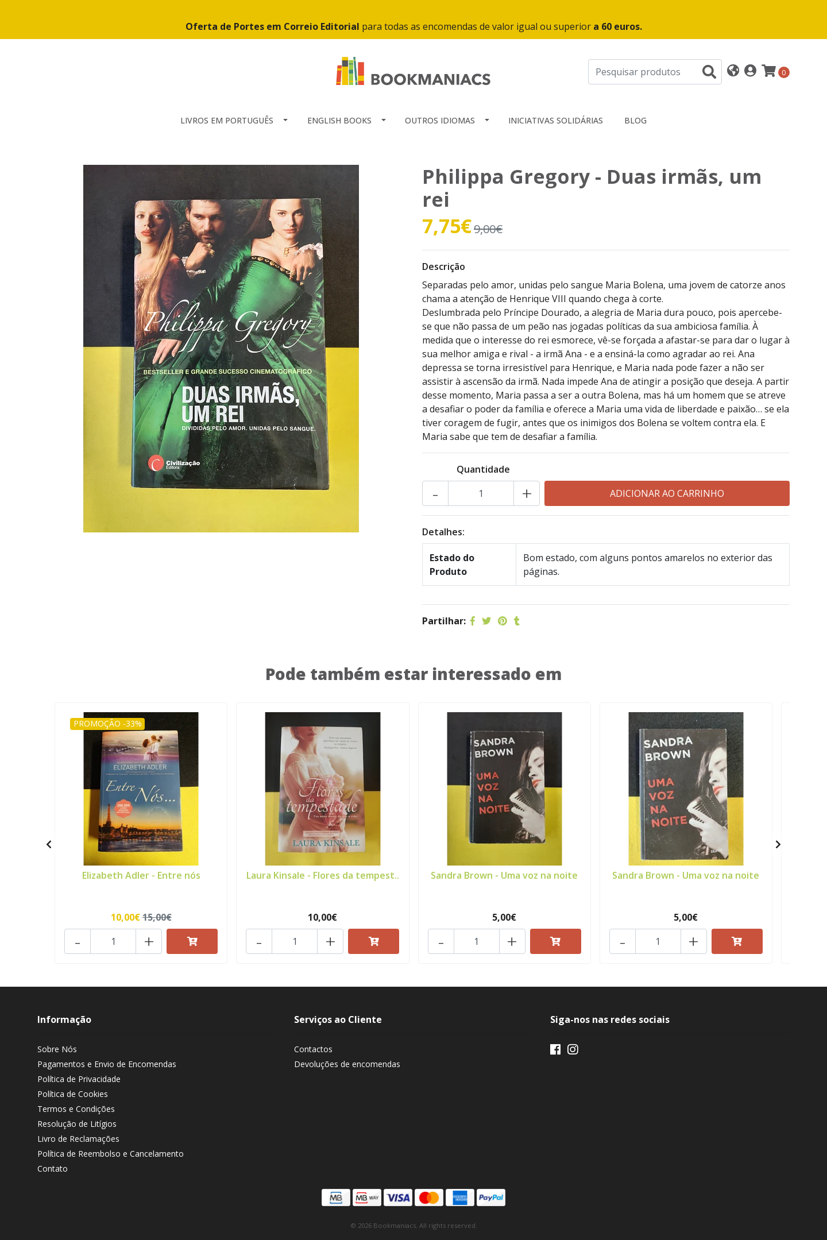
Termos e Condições (76, 1108)
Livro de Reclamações (78, 1138)
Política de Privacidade (79, 1078)
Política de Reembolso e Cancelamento (110, 1153)
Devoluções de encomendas (347, 1064)
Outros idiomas (440, 120)
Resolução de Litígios (77, 1123)
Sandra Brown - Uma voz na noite (504, 875)
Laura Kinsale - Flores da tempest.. (322, 875)
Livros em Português (226, 120)
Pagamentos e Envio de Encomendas (106, 1064)
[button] (733, 71)
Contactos (313, 1049)
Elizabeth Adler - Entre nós (141, 875)
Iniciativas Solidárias (555, 120)
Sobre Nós (57, 1049)
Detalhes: (443, 532)
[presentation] (48, 844)
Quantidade (483, 469)
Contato (52, 1168)
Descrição (443, 266)
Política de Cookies (72, 1093)
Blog (635, 120)
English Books (339, 120)
